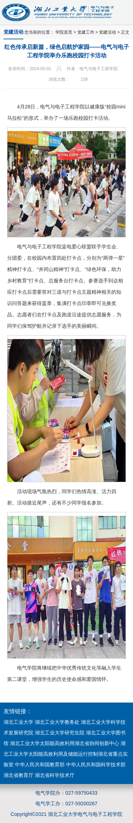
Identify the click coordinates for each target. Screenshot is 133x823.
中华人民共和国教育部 (40, 764)
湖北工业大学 (18, 722)
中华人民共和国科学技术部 (96, 764)
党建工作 (85, 32)
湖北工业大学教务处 (57, 722)
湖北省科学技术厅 (54, 775)
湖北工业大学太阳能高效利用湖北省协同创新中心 (64, 743)
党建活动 (107, 32)
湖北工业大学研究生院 (59, 732)
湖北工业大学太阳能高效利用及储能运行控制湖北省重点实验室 (66, 753)
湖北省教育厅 (18, 775)
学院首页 (63, 32)
